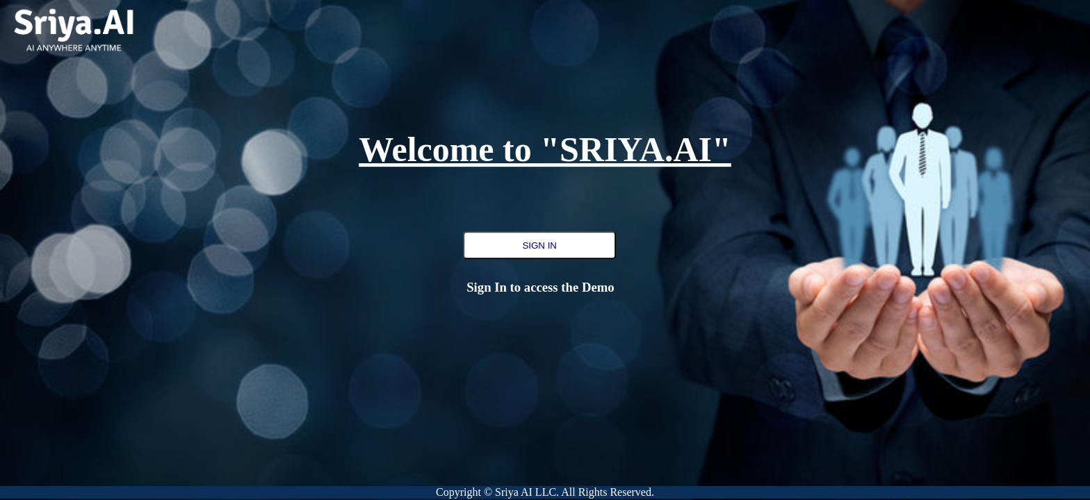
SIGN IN (539, 245)
